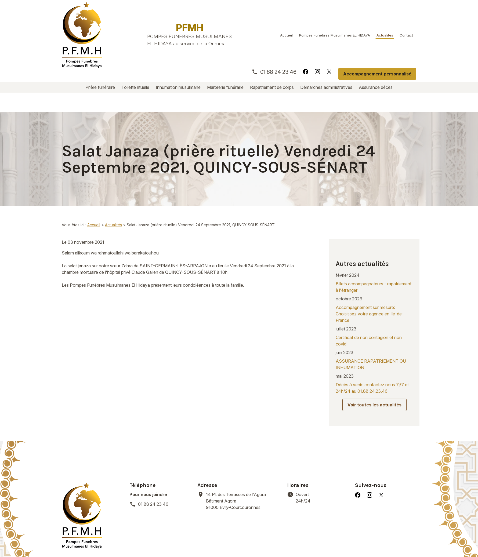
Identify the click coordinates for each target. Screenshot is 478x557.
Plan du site (287, 541)
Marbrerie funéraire (225, 87)
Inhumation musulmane (178, 87)
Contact (406, 35)
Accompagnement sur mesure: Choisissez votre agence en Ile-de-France (370, 279)
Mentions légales (136, 541)
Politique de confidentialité (190, 541)
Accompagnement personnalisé (377, 74)
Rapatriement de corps (272, 87)
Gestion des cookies (247, 541)
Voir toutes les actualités (374, 370)
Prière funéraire (100, 87)
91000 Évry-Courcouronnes (243, 457)
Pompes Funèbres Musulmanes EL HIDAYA (334, 35)
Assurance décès (376, 87)
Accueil (286, 35)
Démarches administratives (326, 87)
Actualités (384, 35)
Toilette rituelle (135, 87)
